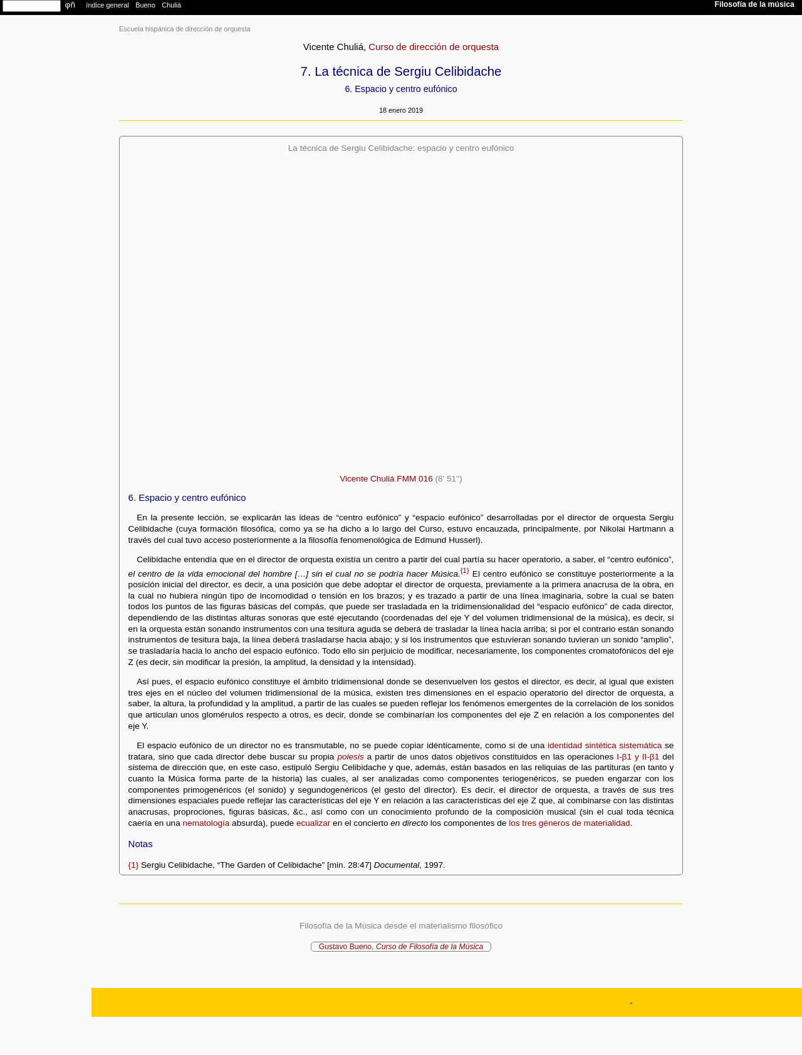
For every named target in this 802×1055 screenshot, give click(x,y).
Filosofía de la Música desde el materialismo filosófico (401, 925)
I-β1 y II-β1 (638, 756)
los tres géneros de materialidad (569, 823)
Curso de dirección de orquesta (433, 46)
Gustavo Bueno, (401, 946)
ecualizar (313, 823)
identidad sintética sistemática (605, 745)
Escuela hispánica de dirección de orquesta (185, 29)
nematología (206, 823)
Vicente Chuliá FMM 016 (386, 478)
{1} (465, 570)
